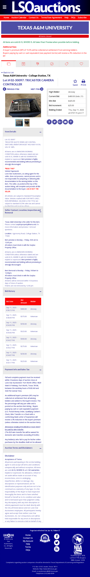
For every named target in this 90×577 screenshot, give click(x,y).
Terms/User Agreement (51, 17)
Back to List (7, 72)
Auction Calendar (18, 17)
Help (66, 17)
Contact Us (33, 17)
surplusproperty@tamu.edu (26, 224)
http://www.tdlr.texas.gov (48, 569)
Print (83, 83)
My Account (28, 541)
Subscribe (82, 17)
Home (6, 17)
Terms (28, 547)
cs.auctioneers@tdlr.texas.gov (47, 571)
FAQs (73, 17)
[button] (41, 94)
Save (75, 83)
